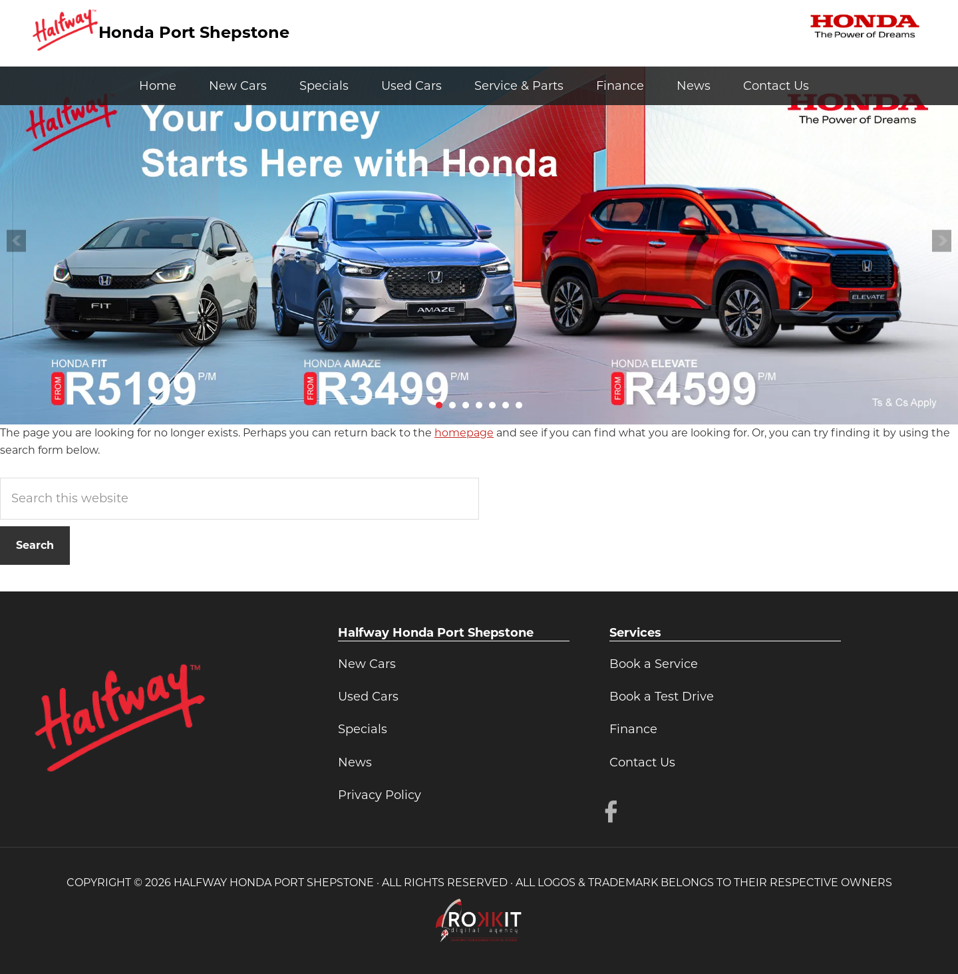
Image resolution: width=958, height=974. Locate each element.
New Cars (367, 664)
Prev (16, 240)
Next (941, 240)
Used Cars (368, 696)
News (355, 762)
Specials (362, 729)
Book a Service (653, 664)
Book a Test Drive (661, 696)
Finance (633, 729)
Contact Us (642, 762)
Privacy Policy (379, 795)
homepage (464, 432)
